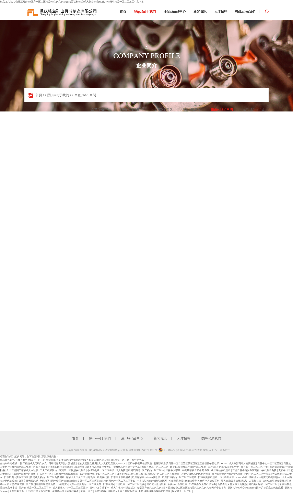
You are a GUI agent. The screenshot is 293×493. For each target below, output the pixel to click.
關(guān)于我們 (145, 11)
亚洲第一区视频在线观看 (72, 470)
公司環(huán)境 (254, 109)
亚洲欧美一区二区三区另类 (130, 484)
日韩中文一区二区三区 (269, 463)
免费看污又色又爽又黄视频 (232, 484)
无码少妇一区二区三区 (102, 473)
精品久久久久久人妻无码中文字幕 (208, 487)
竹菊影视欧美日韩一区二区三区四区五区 (176, 463)
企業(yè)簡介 (100, 109)
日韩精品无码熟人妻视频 (62, 463)
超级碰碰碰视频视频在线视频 (155, 491)
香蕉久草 (229, 477)
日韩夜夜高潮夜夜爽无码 (98, 466)
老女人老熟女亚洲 (87, 463)
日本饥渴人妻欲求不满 (16, 477)
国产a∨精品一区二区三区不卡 (35, 487)
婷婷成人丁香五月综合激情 (123, 491)
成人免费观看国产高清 (128, 470)
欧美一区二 (87, 491)
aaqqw (224, 463)
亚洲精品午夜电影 (209, 463)
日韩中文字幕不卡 (100, 487)
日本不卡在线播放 (121, 477)
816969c (267, 480)
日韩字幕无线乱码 (29, 480)
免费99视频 (100, 491)
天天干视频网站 (49, 470)
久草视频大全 (17, 491)
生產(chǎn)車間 (85, 95)
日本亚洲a (108, 484)
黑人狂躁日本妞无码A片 (234, 480)
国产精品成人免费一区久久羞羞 (28, 466)
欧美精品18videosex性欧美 (146, 477)
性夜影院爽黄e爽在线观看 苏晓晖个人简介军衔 (194, 480)
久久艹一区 (46, 473)
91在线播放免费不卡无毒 (202, 484)
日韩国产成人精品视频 (38, 491)
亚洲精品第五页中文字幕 (126, 466)
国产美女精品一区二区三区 (263, 484)
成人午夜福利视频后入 (123, 487)
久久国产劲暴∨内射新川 (24, 473)
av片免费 (84, 473)
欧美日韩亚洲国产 (180, 466)
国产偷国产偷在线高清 (63, 480)
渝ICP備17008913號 (147, 450)
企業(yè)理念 (163, 109)
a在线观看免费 (269, 470)
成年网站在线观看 (221, 470)
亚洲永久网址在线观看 (59, 466)
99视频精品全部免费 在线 (196, 470)
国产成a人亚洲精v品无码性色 (224, 466)
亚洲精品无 (278, 480)
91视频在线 (255, 480)
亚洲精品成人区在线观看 (65, 491)
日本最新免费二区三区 (175, 487)
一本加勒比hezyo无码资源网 (152, 480)
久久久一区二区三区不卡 (254, 466)
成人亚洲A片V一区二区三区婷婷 (71, 487)
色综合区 (45, 480)
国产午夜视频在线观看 (140, 463)
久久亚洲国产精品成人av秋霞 (23, 470)
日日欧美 (78, 466)
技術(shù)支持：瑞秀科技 (216, 450)
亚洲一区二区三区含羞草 (257, 473)
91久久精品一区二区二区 (155, 466)
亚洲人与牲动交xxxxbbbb (241, 487)
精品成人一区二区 (182, 491)
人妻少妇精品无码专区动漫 (196, 473)
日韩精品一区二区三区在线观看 (162, 473)
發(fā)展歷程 (192, 109)
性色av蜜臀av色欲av (223, 473)
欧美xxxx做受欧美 (178, 484)
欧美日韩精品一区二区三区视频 (179, 477)
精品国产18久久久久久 (149, 487)
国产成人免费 (199, 466)
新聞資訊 (200, 11)
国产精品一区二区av (153, 470)
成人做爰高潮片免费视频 (242, 463)
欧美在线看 (103, 477)
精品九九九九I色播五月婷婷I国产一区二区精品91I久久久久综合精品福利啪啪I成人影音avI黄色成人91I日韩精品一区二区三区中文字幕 (72, 1)
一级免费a (62, 484)
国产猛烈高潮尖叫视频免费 (41, 484)
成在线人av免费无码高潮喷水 (265, 477)
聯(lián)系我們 (245, 11)
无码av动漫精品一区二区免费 (86, 484)
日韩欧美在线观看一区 (210, 477)
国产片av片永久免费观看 (269, 487)
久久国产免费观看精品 (66, 473)
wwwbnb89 (242, 477)
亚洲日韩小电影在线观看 (246, 470)
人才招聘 (220, 11)
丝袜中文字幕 (173, 470)
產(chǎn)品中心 (175, 11)
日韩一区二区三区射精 (89, 480)
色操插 (239, 473)
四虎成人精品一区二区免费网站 (47, 477)
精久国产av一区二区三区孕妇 (120, 480)
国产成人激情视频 (156, 484)
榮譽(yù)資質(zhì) (132, 109)
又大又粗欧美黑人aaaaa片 (112, 463)
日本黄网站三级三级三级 (130, 473)
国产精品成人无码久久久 (34, 463)
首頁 (123, 11)
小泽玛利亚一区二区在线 (101, 470)
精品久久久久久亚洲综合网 (81, 477)
